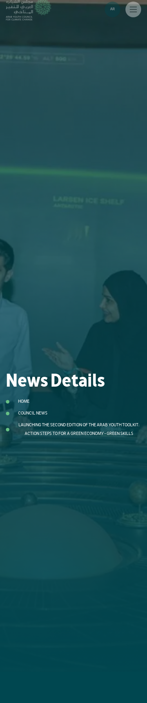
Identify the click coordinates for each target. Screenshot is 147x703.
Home (23, 401)
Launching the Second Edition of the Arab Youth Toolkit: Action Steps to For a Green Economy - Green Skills (79, 429)
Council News (32, 413)
